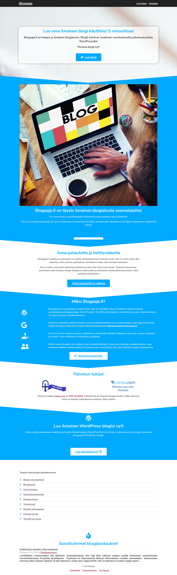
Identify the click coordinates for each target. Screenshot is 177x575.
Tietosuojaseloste (89, 570)
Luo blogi (142, 3)
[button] (86, 57)
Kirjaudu (153, 3)
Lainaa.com (60, 396)
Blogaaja (25, 3)
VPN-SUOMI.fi (75, 396)
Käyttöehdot (75, 570)
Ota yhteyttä (104, 570)
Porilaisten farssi (49, 552)
